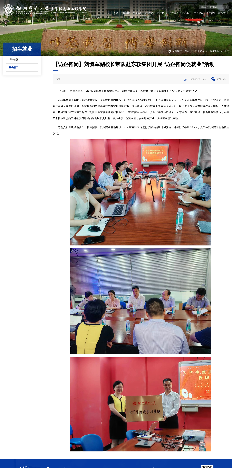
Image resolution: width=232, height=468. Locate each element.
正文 (226, 51)
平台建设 (198, 13)
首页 (115, 13)
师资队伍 (137, 13)
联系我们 (223, 13)
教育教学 (150, 13)
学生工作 (174, 13)
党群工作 (186, 13)
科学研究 (162, 13)
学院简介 (125, 13)
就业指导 (214, 51)
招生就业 (210, 13)
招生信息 (13, 59)
